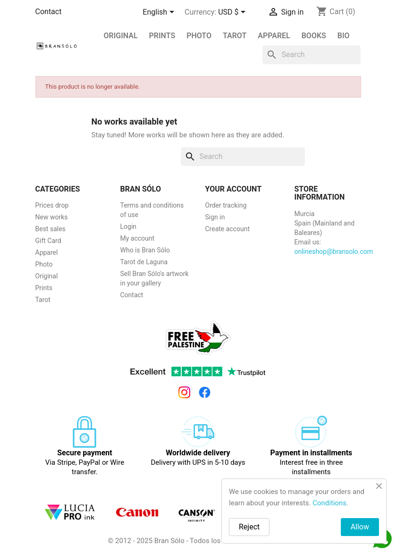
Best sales (50, 229)
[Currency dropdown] (233, 12)
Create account (227, 229)
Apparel (274, 35)
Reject (249, 526)
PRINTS (162, 35)
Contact (48, 11)
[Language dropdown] (160, 12)
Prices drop (52, 205)
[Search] (311, 54)
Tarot (234, 35)
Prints (44, 288)
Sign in (215, 217)
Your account (233, 188)
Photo (198, 35)
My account (137, 238)
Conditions (329, 503)
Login (128, 226)
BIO (343, 35)
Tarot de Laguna (144, 262)
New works (51, 217)
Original (121, 35)
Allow (360, 526)
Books (314, 35)
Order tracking (226, 205)
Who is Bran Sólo (145, 250)
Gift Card (48, 240)
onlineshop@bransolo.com (334, 251)
